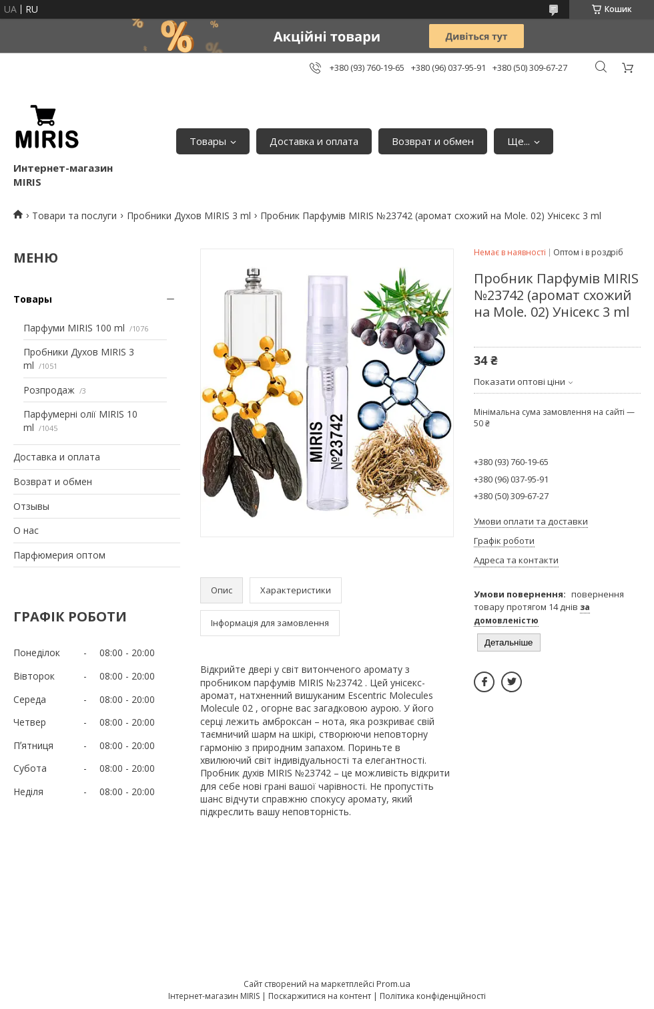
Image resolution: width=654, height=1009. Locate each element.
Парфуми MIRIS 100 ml (74, 327)
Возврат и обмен (433, 141)
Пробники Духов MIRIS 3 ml (189, 215)
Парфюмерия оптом (59, 555)
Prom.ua (393, 984)
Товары (208, 141)
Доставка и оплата (314, 141)
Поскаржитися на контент (319, 996)
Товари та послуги (74, 215)
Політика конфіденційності (433, 996)
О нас (26, 530)
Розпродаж (49, 390)
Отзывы (31, 506)
